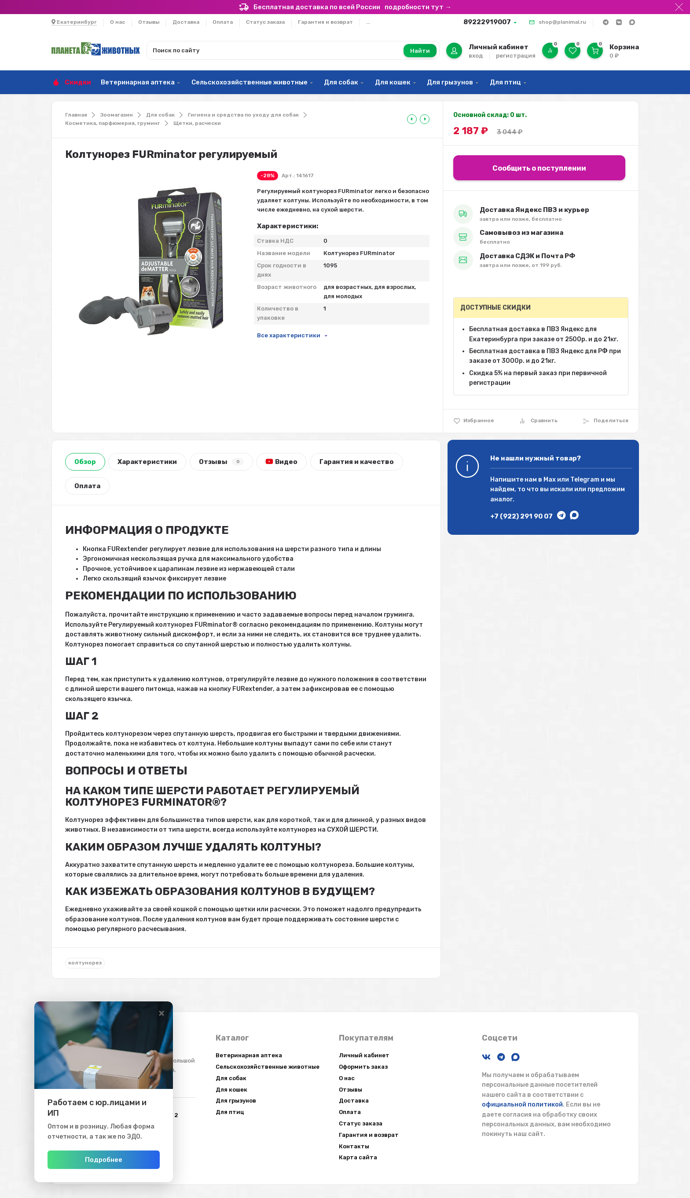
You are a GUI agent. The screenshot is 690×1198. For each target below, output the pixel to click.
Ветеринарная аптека (138, 82)
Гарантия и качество (356, 462)
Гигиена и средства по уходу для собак (243, 115)
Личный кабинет (364, 1055)
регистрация (516, 55)
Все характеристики (288, 335)
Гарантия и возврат (325, 22)
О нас (117, 22)
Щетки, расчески (197, 123)
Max (549, 479)
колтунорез (85, 963)
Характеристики (147, 462)
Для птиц (505, 82)
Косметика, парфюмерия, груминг (112, 123)
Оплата (223, 22)
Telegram (584, 479)
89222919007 (487, 22)
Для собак (341, 82)
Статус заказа (265, 22)
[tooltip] (412, 119)
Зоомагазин (116, 115)
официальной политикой (522, 1104)
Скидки (78, 82)
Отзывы (148, 22)
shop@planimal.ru (562, 22)
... (368, 22)
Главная (76, 115)
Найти (420, 50)
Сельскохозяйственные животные (249, 82)
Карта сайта (358, 1157)
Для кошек (393, 82)
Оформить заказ (363, 1066)
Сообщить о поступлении (539, 168)
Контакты (354, 1146)
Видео (281, 462)
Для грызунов (450, 82)
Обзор (85, 462)
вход (476, 55)
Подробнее (122, 1160)
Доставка (185, 22)
